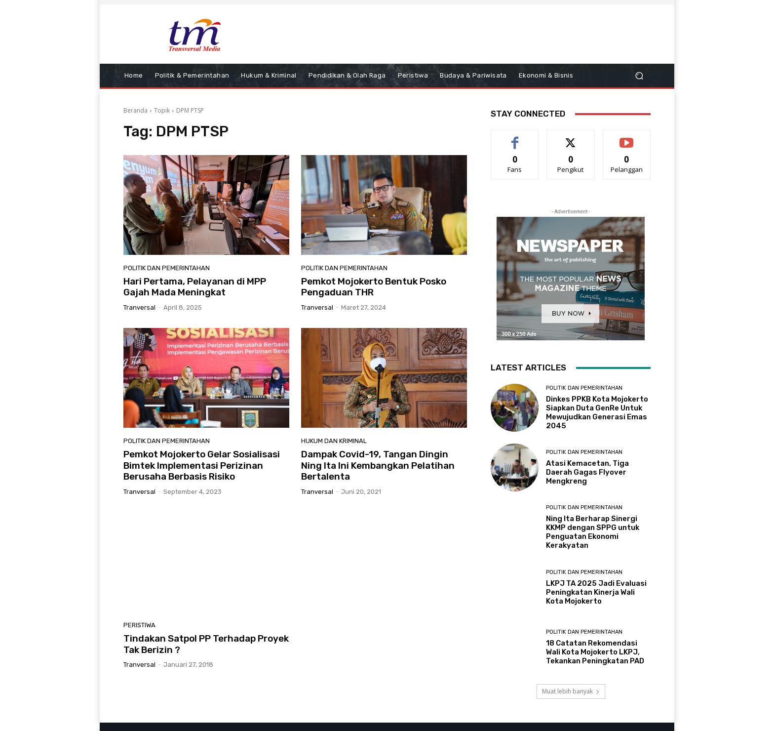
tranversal (139, 307)
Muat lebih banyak (571, 691)
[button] (639, 75)
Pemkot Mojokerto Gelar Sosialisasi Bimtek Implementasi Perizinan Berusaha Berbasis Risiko (201, 465)
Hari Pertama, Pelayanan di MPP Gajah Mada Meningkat (194, 287)
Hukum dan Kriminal (334, 441)
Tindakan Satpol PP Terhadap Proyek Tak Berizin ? (206, 644)
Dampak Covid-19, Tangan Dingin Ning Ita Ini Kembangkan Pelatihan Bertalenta (378, 465)
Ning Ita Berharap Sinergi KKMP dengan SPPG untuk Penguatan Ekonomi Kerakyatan (592, 532)
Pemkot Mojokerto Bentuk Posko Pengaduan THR (373, 287)
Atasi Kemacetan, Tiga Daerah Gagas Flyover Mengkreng (587, 472)
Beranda (135, 110)
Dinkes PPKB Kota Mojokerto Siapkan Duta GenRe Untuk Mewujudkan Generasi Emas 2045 (597, 412)
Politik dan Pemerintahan (166, 268)
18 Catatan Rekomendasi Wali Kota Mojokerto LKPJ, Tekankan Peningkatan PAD (595, 652)
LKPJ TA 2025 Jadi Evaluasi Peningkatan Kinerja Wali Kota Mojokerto (596, 592)
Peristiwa (139, 625)
